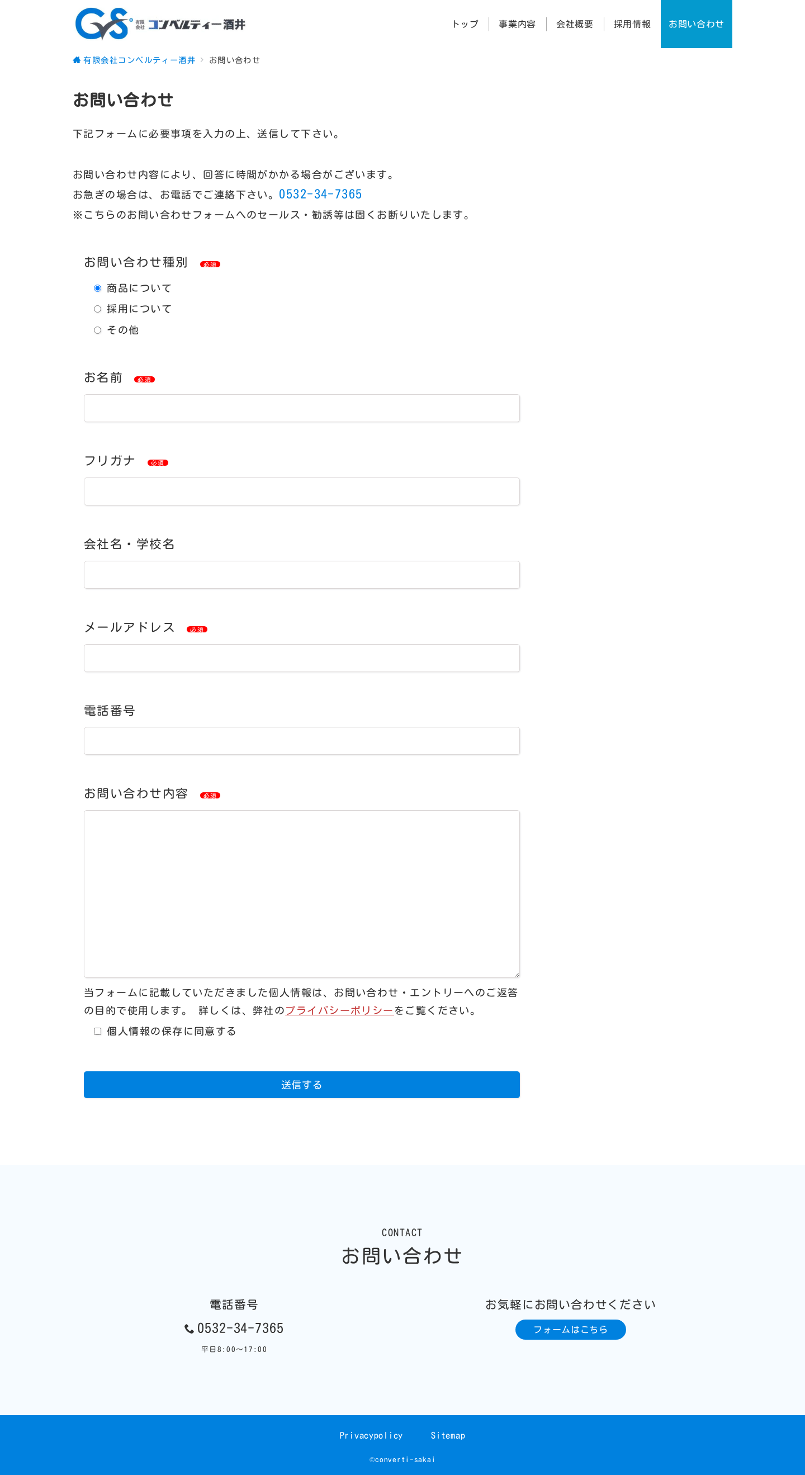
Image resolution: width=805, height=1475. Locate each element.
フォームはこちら (570, 1329)
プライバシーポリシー (339, 1010)
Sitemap (448, 1435)
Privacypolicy (371, 1435)
